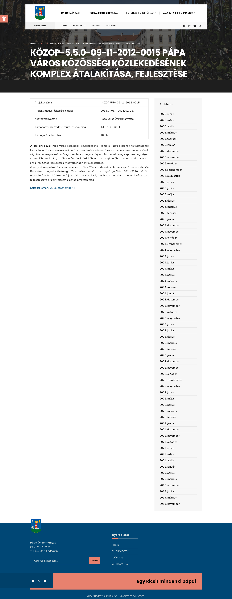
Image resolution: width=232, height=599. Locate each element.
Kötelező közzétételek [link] (140, 13)
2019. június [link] (167, 491)
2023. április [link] (167, 337)
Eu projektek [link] (79, 25)
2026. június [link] (167, 114)
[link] (4, 18)
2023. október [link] (168, 312)
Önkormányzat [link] (70, 13)
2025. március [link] (168, 207)
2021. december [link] (170, 429)
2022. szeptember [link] (171, 380)
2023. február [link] (168, 349)
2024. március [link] (168, 281)
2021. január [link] (167, 466)
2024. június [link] (167, 262)
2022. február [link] (168, 417)
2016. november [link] (170, 504)
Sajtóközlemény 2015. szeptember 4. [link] (52, 188)
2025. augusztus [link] (170, 176)
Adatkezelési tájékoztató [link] (132, 596)
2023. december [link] (170, 299)
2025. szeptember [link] (171, 170)
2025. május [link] (167, 194)
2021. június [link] (167, 448)
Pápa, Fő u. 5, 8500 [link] (40, 547)
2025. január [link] (167, 219)
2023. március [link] (168, 343)
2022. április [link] (167, 405)
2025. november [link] (170, 157)
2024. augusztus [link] (170, 250)
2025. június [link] (167, 188)
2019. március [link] (168, 497)
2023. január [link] (167, 355)
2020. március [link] (168, 479)
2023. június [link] (167, 330)
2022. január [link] (167, 423)
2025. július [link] (167, 182)
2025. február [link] (168, 213)
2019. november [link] (170, 485)
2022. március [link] (168, 411)
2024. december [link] (170, 225)
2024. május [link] (167, 268)
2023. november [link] (170, 306)
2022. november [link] (170, 367)
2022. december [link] (170, 361)
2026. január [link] (167, 145)
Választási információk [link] (178, 13)
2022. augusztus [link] (170, 386)
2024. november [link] (170, 231)
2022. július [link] (167, 392)
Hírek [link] (64, 25)
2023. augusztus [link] (170, 318)
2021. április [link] (167, 460)
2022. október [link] (168, 374)
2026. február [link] (168, 139)
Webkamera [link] (111, 25)
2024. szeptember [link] (171, 244)
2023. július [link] (167, 324)
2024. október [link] (168, 237)
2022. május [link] (167, 398)
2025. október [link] (168, 163)
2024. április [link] (167, 275)
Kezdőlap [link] (34, 44)
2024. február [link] (168, 287)
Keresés (94, 560)
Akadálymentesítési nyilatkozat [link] (102, 596)
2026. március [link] (168, 132)
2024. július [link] (167, 256)
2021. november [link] (170, 436)
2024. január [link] (167, 293)
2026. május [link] (167, 120)
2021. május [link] (167, 454)
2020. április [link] (167, 473)
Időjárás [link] (96, 25)
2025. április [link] (167, 200)
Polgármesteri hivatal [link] (103, 13)
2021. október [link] (168, 442)
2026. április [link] (167, 126)
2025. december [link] (170, 151)
